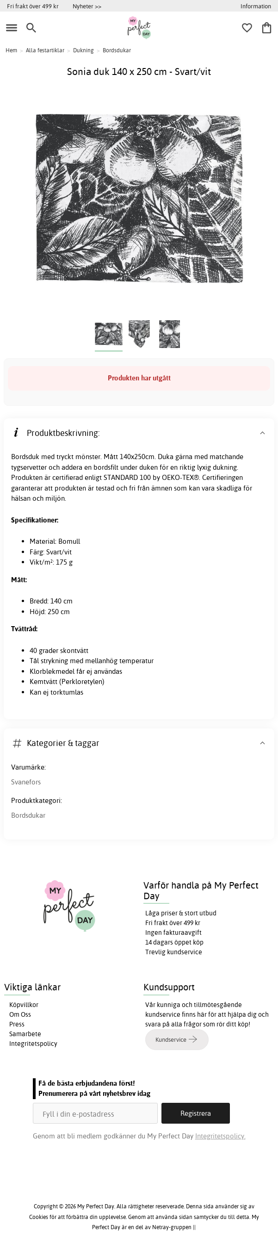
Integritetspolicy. (220, 1136)
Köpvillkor (23, 1005)
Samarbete (25, 1034)
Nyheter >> (87, 6)
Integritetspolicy (33, 1043)
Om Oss (20, 1014)
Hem (11, 50)
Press (17, 1024)
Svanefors (26, 781)
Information (256, 6)
